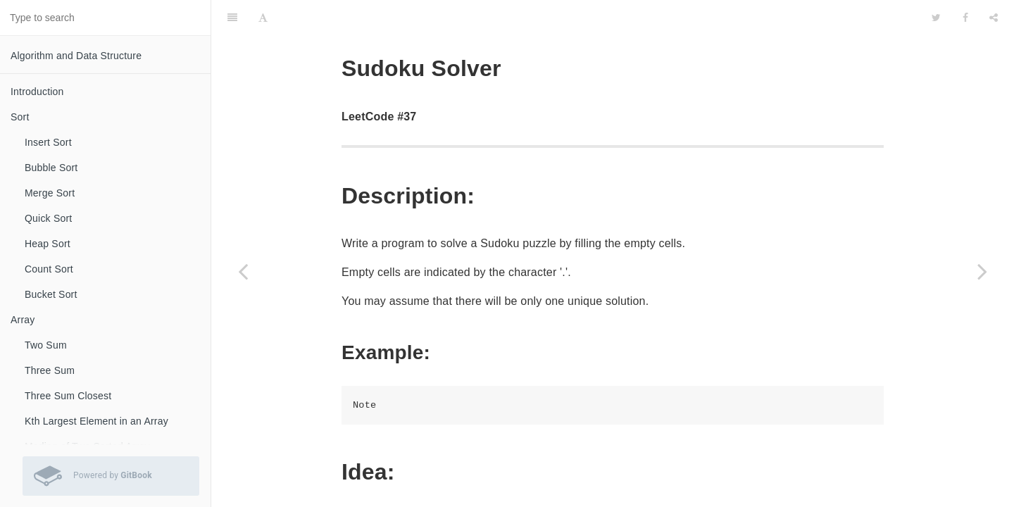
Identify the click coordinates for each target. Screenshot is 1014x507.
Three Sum (50, 370)
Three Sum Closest (68, 395)
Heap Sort (47, 243)
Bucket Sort (51, 294)
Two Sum (46, 345)
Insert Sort (48, 142)
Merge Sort (50, 193)
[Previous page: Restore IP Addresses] (243, 271)
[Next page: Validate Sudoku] (982, 271)
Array (23, 319)
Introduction (37, 91)
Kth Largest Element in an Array (96, 421)
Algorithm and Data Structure (76, 55)
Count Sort (49, 269)
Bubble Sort (51, 167)
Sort (20, 117)
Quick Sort (48, 218)
